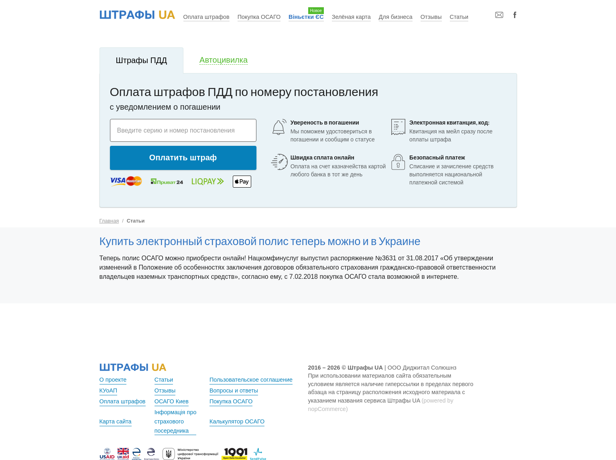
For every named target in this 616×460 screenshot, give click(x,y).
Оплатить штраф (183, 157)
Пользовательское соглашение (251, 379)
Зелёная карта (351, 17)
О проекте (113, 379)
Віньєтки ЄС (306, 17)
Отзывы (431, 17)
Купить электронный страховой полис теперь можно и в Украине (260, 240)
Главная (109, 221)
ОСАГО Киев (172, 401)
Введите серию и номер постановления (176, 130)
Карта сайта (116, 421)
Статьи (459, 17)
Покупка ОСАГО (259, 17)
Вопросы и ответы (233, 390)
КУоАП (109, 390)
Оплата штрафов (206, 17)
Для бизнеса (396, 17)
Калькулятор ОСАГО (236, 421)
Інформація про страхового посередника (176, 421)
